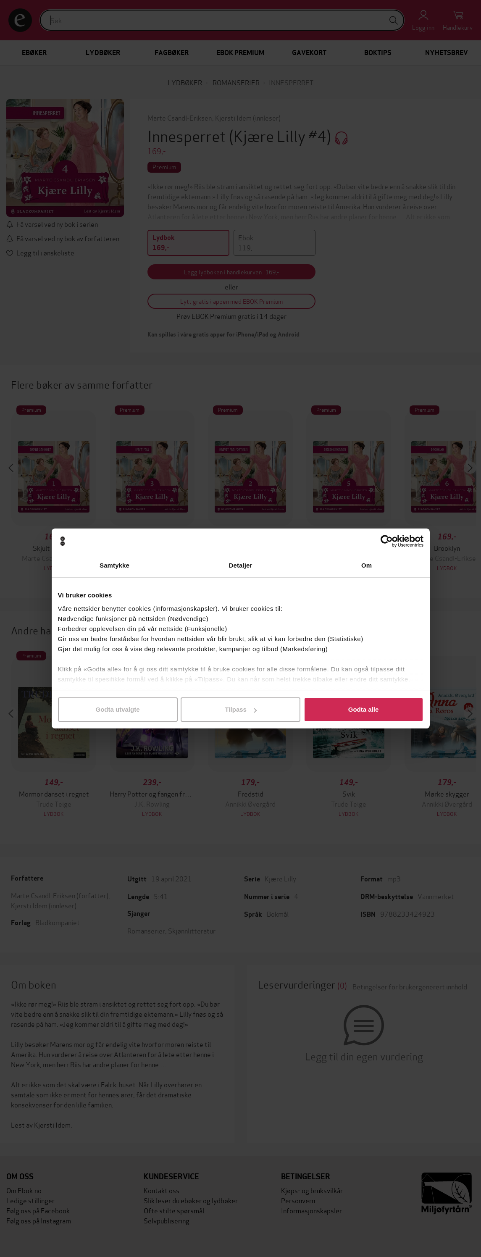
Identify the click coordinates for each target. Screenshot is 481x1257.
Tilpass (241, 709)
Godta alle (363, 709)
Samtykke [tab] (114, 565)
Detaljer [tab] (240, 565)
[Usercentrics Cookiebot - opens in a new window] (386, 541)
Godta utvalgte (117, 709)
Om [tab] (366, 565)
